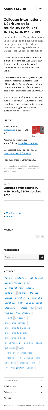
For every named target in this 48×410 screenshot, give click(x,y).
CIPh (26, 283)
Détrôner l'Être (35, 298)
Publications (10, 386)
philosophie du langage (16, 333)
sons (38, 358)
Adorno (8, 278)
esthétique (10, 303)
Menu (40, 9)
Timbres (13, 171)
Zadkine (31, 368)
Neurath (9, 318)
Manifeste (22, 308)
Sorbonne (23, 363)
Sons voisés (10, 363)
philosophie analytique (16, 323)
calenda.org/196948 (28, 143)
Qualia (21, 348)
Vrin (6, 368)
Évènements (10, 392)
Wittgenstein (17, 368)
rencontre (9, 358)
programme (9, 130)
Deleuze (34, 293)
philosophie (21, 318)
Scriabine (28, 358)
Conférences (34, 166)
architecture (20, 278)
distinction (20, 298)
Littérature (10, 308)
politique (28, 343)
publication (10, 348)
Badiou (8, 283)
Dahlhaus (22, 293)
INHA (15, 168)
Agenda (7, 398)
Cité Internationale (14, 288)
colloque (30, 288)
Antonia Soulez (15, 8)
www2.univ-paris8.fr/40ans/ (17, 153)
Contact (10, 216)
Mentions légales (14, 213)
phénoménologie (13, 343)
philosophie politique (15, 338)
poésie (6, 171)
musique (9, 313)
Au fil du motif (36, 278)
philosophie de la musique (28, 168)
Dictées (8, 298)
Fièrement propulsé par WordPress (30, 405)
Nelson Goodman (24, 313)
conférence (8, 168)
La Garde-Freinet (34, 303)
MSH (39, 308)
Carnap (17, 283)
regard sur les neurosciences (18, 353)
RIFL (19, 358)
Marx (32, 308)
